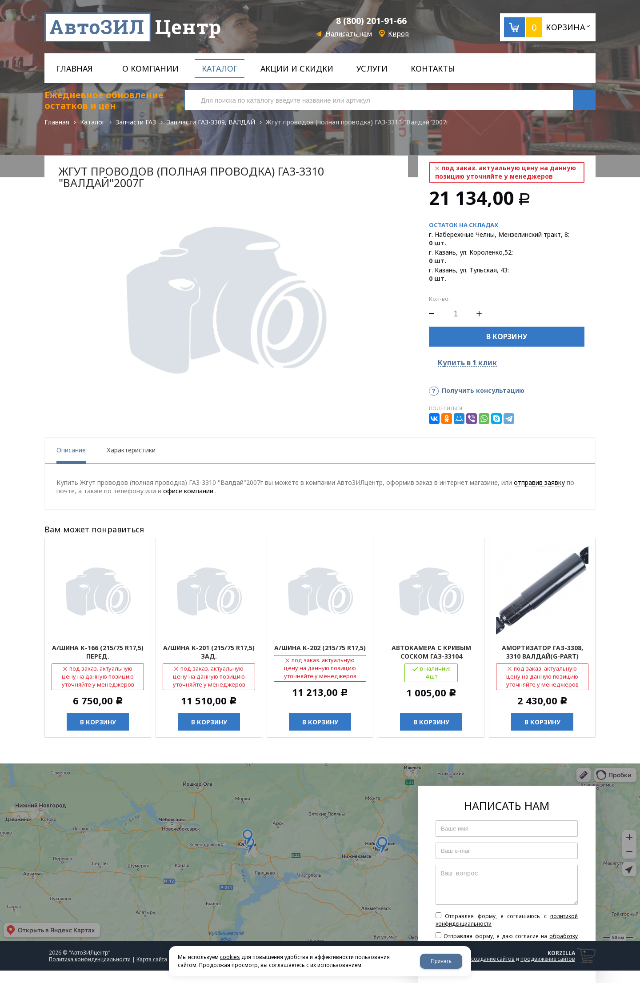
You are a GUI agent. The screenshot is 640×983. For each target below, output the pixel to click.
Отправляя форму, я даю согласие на (507, 939)
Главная (56, 122)
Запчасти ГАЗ (136, 122)
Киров (398, 33)
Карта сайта (151, 959)
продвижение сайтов (547, 959)
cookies (230, 957)
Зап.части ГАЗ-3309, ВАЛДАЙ (211, 122)
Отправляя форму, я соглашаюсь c (507, 919)
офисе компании (189, 491)
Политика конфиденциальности (90, 959)
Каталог (92, 122)
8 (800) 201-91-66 (371, 21)
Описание (71, 450)
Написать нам (348, 33)
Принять (441, 961)
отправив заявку (539, 482)
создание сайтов (493, 959)
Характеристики (131, 450)
